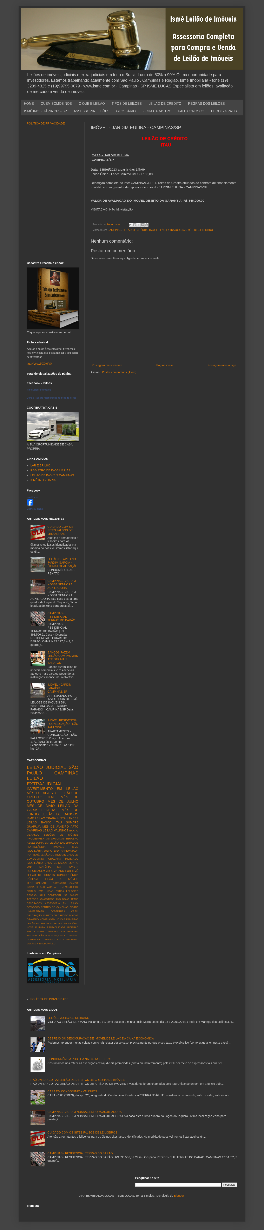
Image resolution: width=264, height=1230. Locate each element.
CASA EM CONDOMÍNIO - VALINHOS (72, 1091)
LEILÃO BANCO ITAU (44, 822)
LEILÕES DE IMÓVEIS (61, 834)
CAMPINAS (114, 230)
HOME (29, 103)
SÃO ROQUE (46, 935)
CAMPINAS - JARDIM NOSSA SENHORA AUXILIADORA (61, 584)
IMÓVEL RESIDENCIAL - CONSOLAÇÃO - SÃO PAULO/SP (62, 724)
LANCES (72, 818)
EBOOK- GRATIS (224, 111)
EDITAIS (31, 891)
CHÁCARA (54, 858)
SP (65, 895)
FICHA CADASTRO (157, 111)
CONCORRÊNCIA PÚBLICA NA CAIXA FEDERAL (79, 1059)
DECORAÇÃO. (34, 915)
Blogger (179, 1195)
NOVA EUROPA (36, 927)
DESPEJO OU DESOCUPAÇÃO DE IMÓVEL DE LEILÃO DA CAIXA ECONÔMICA (100, 1038)
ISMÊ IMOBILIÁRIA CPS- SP (45, 111)
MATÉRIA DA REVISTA (58, 866)
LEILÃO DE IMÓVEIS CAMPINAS (52, 475)
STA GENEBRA (69, 931)
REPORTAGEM (36, 871)
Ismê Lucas (32, 497)
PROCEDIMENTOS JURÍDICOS (46, 838)
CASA (48, 862)
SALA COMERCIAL (50, 895)
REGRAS (32, 895)
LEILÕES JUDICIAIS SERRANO (68, 1018)
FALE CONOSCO (191, 111)
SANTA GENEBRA (47, 931)
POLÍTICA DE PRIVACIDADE (46, 123)
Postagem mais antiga (221, 365)
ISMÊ (30, 818)
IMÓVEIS (58, 846)
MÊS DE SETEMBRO (200, 230)
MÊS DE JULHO (63, 801)
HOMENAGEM (47, 919)
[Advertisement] (164, 356)
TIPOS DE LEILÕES (127, 103)
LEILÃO (48, 830)
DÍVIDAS (73, 915)
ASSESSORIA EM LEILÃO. (61, 903)
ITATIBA (60, 891)
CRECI (74, 911)
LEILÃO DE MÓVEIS (61, 879)
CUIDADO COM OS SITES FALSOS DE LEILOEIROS (60, 530)
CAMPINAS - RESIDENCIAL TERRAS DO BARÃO (61, 617)
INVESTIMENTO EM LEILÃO (52, 789)
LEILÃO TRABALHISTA (50, 818)
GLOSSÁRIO (126, 111)
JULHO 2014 (51, 850)
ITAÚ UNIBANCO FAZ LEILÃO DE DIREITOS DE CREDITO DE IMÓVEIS (78, 1079)
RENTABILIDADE (56, 927)
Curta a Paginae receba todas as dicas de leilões (51, 397)
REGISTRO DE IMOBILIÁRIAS (51, 470)
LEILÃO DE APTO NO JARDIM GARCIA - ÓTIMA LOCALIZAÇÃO (62, 562)
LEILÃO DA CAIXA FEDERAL (52, 808)
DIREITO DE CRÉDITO (55, 915)
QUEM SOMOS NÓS (56, 103)
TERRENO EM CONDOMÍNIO (60, 939)
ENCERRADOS (69, 842)
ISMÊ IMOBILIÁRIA (43, 480)
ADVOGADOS (46, 899)
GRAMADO (33, 919)
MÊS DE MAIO (41, 806)
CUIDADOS (60, 862)
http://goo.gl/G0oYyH (39, 363)
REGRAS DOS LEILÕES (206, 103)
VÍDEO (51, 943)
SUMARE (72, 822)
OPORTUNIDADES (38, 883)
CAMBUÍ (73, 883)
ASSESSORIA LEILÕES (91, 111)
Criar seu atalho (35, 509)
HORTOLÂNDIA (36, 846)
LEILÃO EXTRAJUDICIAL (171, 230)
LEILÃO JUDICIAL (46, 767)
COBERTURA (58, 911)
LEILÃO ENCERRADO (39, 923)
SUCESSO (32, 935)
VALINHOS (61, 830)
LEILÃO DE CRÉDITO (164, 103)
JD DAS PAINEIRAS (67, 919)
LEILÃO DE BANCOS (59, 814)
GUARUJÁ (34, 826)
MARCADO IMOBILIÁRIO (65, 923)
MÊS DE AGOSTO (42, 793)
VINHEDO (42, 943)
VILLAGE (32, 943)
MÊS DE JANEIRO (55, 826)
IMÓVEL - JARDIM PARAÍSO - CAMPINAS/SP (59, 688)
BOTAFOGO (33, 907)
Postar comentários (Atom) (119, 372)
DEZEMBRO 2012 (68, 887)
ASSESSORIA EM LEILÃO (43, 842)
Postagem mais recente (107, 365)
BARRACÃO (59, 883)
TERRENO (72, 838)
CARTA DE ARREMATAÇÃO (42, 887)
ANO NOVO (62, 899)
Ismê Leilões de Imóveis (39, 389)
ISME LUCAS (45, 891)
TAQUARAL (60, 935)
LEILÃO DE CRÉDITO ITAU (139, 230)
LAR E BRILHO (40, 465)
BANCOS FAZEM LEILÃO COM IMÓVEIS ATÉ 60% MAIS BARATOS (62, 657)
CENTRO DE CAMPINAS (54, 907)
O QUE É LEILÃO (92, 103)
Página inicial (164, 365)
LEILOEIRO (72, 891)
